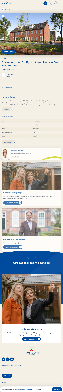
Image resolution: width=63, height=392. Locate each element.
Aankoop (4, 385)
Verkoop (4, 382)
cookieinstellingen (26, 389)
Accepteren (57, 389)
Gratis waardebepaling (13, 208)
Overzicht (6, 9)
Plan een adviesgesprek (13, 252)
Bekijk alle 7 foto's (8, 51)
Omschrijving (7, 92)
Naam (5, 370)
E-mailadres (37, 370)
